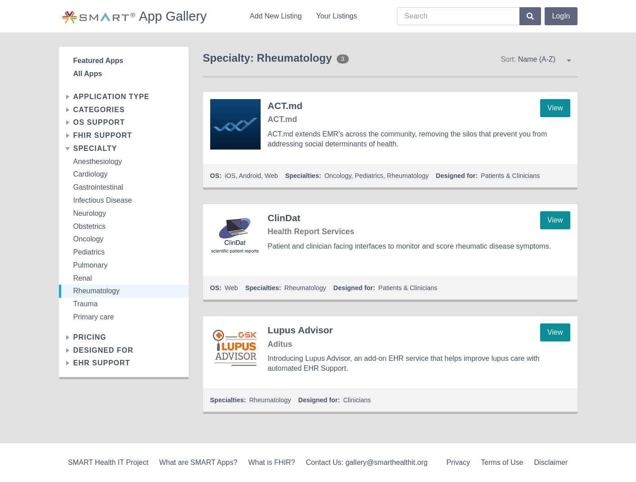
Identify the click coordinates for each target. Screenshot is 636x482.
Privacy (458, 462)
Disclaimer (551, 462)
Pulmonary (90, 265)
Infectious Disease (102, 200)
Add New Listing (276, 16)
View (555, 108)
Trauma (85, 304)
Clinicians (357, 400)
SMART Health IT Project (108, 462)
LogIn (561, 16)
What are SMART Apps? (198, 462)
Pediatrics (89, 252)
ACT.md (285, 105)
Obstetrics (89, 226)
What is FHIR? (271, 462)
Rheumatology (96, 291)
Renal (82, 278)
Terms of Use (502, 462)
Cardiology (90, 174)
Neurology (89, 213)
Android (250, 175)
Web (271, 175)
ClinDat (284, 218)
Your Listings (336, 16)
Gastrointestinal (98, 187)
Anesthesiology (97, 161)
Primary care (93, 317)
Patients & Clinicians (510, 175)
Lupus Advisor (300, 330)
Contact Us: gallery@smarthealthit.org (367, 462)
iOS (230, 175)
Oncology (88, 239)
